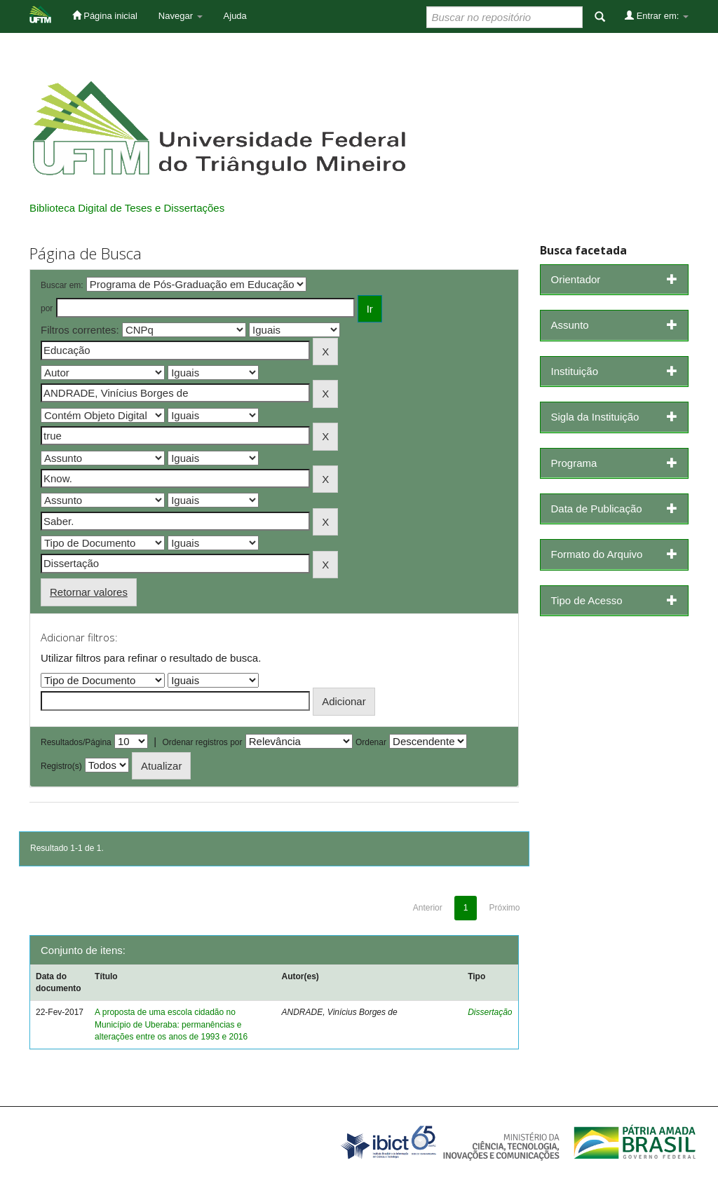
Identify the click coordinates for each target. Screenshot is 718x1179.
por (47, 308)
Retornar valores (89, 592)
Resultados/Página (76, 742)
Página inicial (104, 15)
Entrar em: (657, 15)
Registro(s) (61, 766)
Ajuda (235, 16)
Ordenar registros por (202, 742)
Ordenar (370, 742)
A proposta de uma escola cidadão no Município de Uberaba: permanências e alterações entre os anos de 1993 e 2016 (171, 1024)
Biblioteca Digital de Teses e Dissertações (126, 208)
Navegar (180, 16)
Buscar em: (62, 285)
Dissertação (490, 1012)
